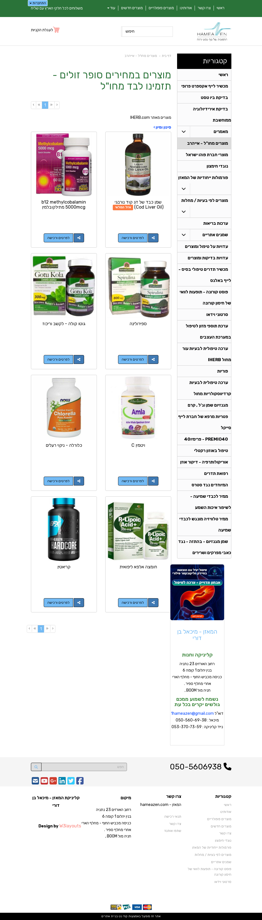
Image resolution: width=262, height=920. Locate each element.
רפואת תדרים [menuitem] (216, 473)
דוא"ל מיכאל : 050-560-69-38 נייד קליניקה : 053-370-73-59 (197, 720)
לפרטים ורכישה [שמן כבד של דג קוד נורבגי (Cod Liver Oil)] (133, 238)
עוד (111, 8)
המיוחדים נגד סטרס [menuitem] (210, 484)
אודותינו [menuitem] (186, 8)
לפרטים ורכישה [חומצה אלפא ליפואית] (133, 603)
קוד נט (123, 916)
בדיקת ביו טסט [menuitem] (214, 97)
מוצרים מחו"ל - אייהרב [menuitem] (207, 143)
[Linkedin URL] (62, 782)
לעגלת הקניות (42, 30)
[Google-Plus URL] (53, 782)
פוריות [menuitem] (222, 371)
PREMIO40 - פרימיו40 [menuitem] (206, 439)
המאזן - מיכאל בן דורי (197, 634)
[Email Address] (35, 782)
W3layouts (70, 826)
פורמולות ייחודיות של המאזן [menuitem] (203, 177)
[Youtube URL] (44, 782)
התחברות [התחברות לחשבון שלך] (38, 3)
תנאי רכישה (172, 816)
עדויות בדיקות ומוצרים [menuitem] (208, 257)
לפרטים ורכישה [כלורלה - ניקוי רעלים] (58, 481)
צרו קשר (175, 824)
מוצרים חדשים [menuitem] (132, 8)
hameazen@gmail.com (193, 713)
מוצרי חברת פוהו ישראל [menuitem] (207, 154)
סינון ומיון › (162, 127)
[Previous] (51, 105)
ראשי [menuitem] (220, 8)
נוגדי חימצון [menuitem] (217, 166)
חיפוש (130, 31)
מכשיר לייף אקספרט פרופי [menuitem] (204, 86)
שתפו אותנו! (173, 831)
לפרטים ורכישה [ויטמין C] (133, 481)
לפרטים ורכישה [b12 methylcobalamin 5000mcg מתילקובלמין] (58, 238)
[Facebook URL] (80, 782)
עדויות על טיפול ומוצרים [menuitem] (206, 246)
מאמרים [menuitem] (221, 131)
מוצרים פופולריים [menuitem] (161, 8)
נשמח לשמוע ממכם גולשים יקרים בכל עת (197, 702)
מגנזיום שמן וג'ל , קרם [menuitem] (208, 405)
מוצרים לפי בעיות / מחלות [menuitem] (204, 200)
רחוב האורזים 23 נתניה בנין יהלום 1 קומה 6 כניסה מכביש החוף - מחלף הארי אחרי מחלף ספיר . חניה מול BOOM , (197, 677)
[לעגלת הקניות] (45, 30)
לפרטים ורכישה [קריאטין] (58, 603)
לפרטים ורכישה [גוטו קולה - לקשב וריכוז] (58, 359)
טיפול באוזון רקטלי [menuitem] (211, 450)
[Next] (39, 105)
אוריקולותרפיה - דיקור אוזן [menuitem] (204, 462)
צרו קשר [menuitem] (204, 8)
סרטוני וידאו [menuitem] (217, 314)
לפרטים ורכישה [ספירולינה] (133, 359)
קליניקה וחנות (197, 655)
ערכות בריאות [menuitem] (215, 223)
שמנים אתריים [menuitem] (215, 234)
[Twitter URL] (71, 782)
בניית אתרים (109, 916)
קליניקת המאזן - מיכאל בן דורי (56, 801)
